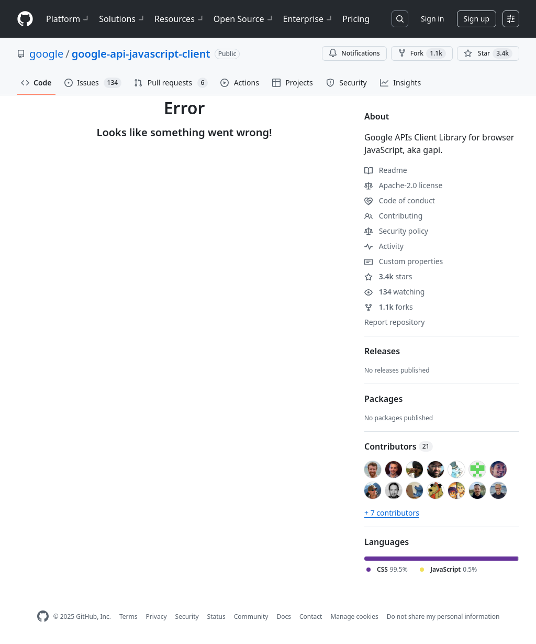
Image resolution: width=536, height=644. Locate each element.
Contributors (398, 446)
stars (388, 276)
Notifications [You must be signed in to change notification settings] (354, 53)
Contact (310, 616)
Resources (179, 19)
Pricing (356, 19)
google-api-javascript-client (141, 54)
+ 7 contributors (391, 513)
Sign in (432, 19)
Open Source (244, 19)
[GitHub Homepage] (43, 616)
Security (187, 616)
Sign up (476, 19)
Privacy (156, 616)
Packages (383, 399)
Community (251, 616)
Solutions (122, 19)
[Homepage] (25, 19)
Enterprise (308, 19)
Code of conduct (399, 200)
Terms (128, 616)
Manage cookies (354, 616)
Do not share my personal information (443, 616)
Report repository (394, 322)
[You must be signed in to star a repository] (488, 53)
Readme (385, 170)
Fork (422, 53)
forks (388, 307)
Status (216, 616)
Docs (283, 616)
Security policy (396, 231)
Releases (382, 351)
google (46, 54)
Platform (68, 19)
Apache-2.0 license (403, 185)
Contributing (393, 216)
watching (394, 292)
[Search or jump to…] (400, 19)
